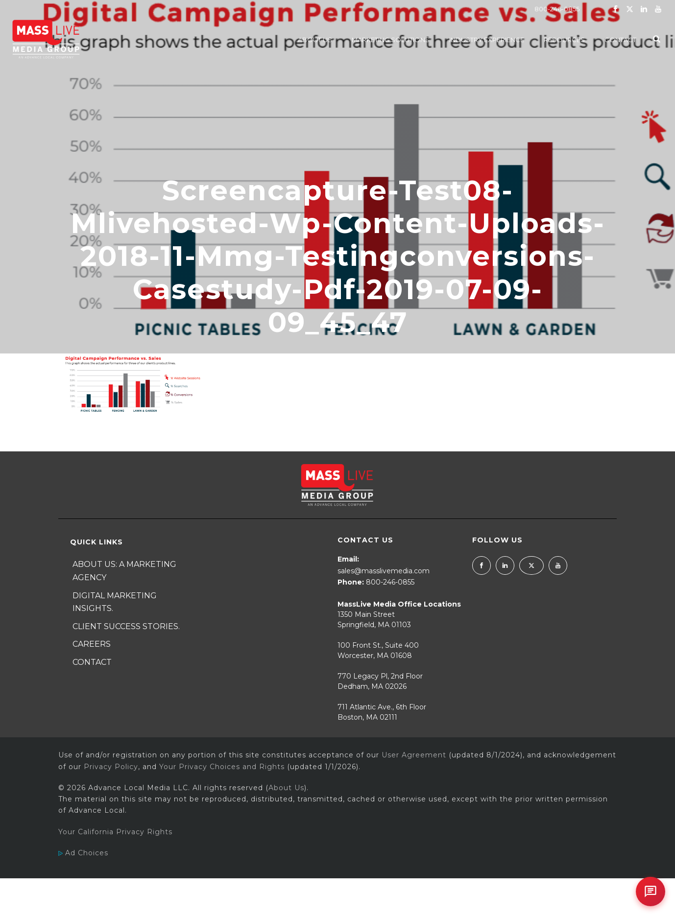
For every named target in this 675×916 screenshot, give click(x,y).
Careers (91, 644)
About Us (315, 40)
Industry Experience (486, 40)
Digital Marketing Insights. (114, 602)
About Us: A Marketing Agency (124, 571)
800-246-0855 (556, 9)
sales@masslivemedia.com (384, 570)
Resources (564, 40)
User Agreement (414, 755)
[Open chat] (650, 891)
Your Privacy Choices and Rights (222, 766)
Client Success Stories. (126, 626)
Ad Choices (83, 852)
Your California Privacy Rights (115, 831)
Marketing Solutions (391, 40)
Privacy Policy (111, 766)
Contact (620, 40)
